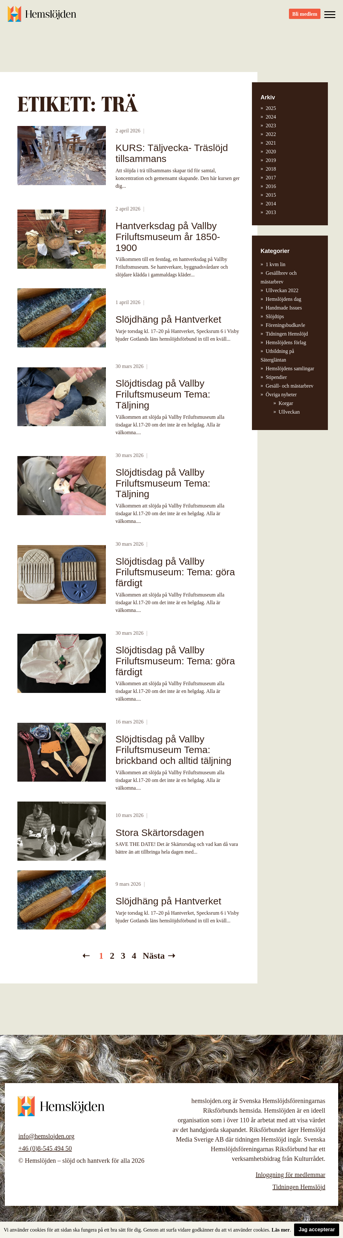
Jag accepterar (317, 1229)
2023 (271, 125)
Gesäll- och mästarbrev (289, 386)
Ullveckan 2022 (282, 290)
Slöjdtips (275, 316)
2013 (271, 212)
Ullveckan (289, 412)
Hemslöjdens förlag (286, 342)
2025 (271, 108)
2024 (271, 117)
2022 (271, 134)
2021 (271, 143)
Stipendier (276, 377)
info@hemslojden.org (46, 1136)
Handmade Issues (284, 307)
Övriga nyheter (281, 394)
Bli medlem (304, 16)
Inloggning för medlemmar (290, 1174)
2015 (271, 195)
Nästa (154, 956)
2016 (271, 186)
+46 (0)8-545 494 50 (45, 1148)
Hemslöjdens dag (283, 299)
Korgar (286, 403)
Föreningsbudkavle (285, 325)
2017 (271, 177)
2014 (271, 203)
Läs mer (281, 1230)
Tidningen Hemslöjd (287, 333)
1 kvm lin (275, 264)
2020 (271, 151)
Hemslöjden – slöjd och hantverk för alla (43, 16)
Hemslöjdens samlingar (290, 368)
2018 (271, 169)
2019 (271, 160)
